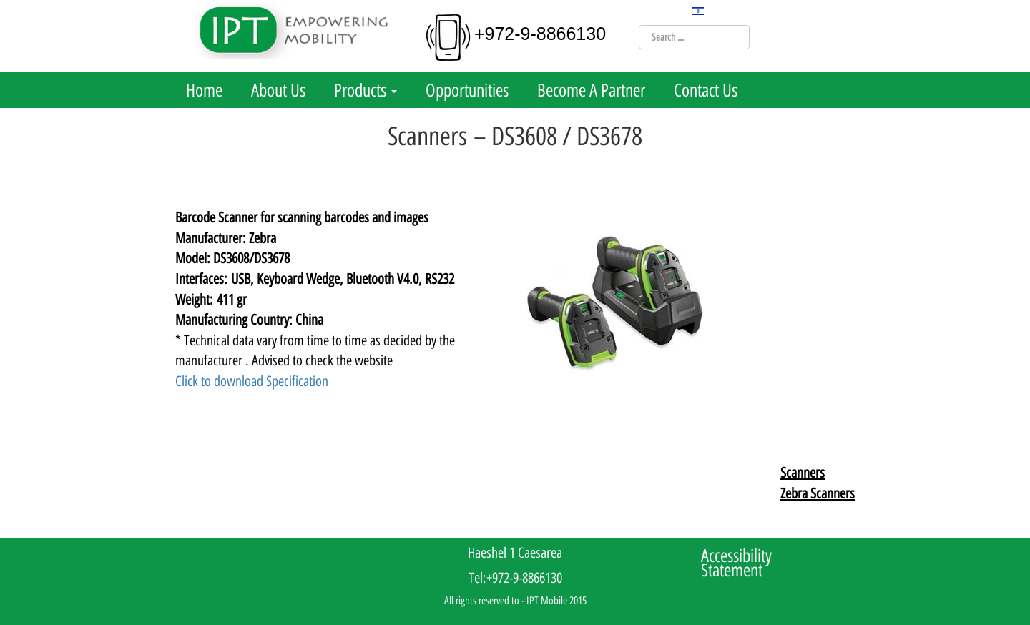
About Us (278, 90)
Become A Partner (591, 90)
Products (365, 90)
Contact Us (705, 90)
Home (204, 90)
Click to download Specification (251, 381)
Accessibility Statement (736, 563)
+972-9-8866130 (540, 34)
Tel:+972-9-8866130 (515, 577)
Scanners (802, 472)
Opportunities (467, 90)
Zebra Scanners (817, 493)
